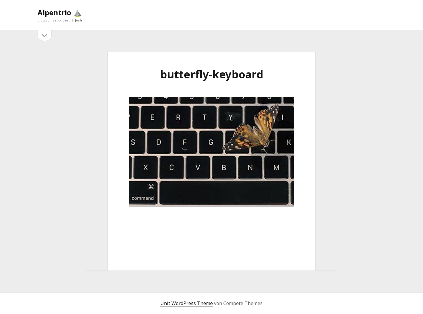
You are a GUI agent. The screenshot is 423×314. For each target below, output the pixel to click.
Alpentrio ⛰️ (60, 12)
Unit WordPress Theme (186, 303)
